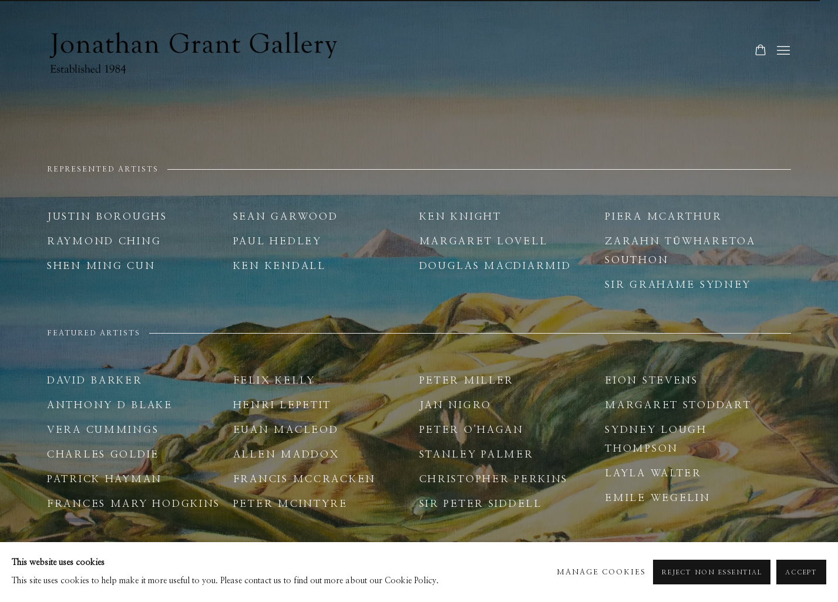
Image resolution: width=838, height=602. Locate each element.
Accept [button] (801, 572)
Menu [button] (782, 51)
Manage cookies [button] (601, 572)
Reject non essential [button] (712, 572)
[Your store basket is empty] (760, 51)
